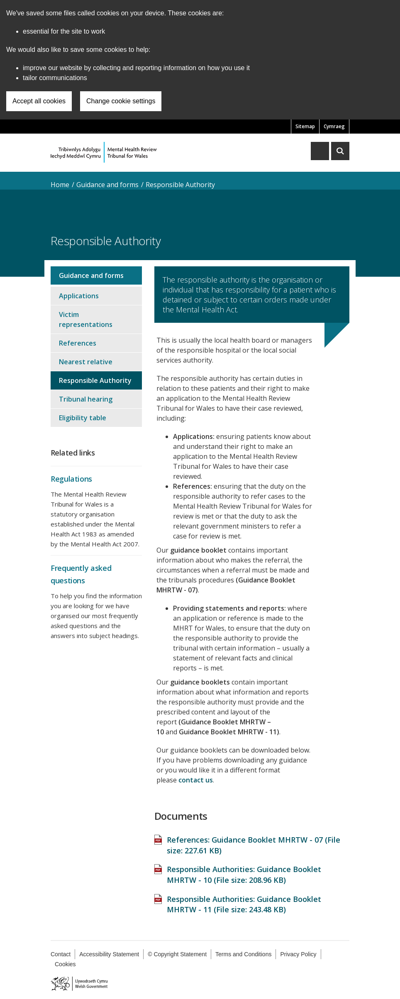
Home (60, 184)
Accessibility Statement (109, 954)
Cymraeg (334, 126)
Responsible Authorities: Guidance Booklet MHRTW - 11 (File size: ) (244, 904)
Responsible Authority (180, 184)
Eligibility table (82, 417)
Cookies (65, 964)
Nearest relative (85, 361)
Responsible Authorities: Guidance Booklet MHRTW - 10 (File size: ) (244, 874)
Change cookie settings (120, 101)
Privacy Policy (298, 954)
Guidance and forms (107, 184)
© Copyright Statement (177, 954)
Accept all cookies (39, 101)
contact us (195, 780)
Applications (79, 295)
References (77, 343)
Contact (61, 954)
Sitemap (305, 126)
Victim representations (85, 319)
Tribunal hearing (85, 399)
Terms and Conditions (243, 954)
